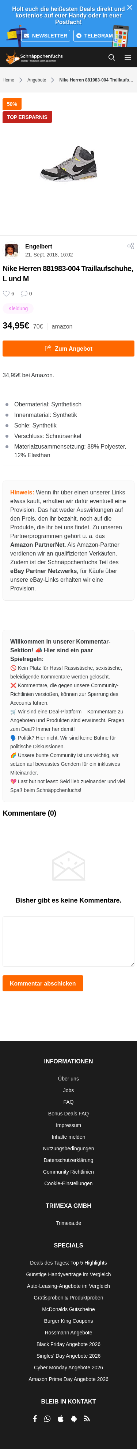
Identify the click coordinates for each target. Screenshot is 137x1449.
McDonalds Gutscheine (68, 1309)
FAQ (68, 1102)
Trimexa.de (68, 1223)
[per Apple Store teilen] (61, 1418)
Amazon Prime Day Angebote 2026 (68, 1379)
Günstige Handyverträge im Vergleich (68, 1274)
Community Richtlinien (68, 1172)
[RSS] (87, 1418)
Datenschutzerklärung (68, 1160)
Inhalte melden (68, 1137)
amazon (62, 326)
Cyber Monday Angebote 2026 (68, 1367)
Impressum (68, 1125)
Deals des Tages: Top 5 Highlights (68, 1263)
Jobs (68, 1090)
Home (8, 80)
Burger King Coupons (68, 1321)
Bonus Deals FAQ (68, 1113)
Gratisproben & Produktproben (68, 1298)
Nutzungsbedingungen (68, 1148)
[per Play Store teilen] (74, 1418)
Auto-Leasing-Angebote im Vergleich (68, 1286)
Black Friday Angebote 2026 (68, 1344)
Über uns (68, 1079)
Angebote (36, 80)
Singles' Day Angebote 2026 (68, 1356)
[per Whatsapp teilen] (47, 1418)
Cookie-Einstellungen (68, 1183)
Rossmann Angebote (68, 1332)
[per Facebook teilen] (35, 1418)
